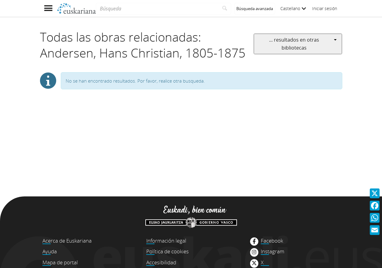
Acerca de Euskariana (67, 240)
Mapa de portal (60, 262)
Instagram (272, 251)
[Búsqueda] (157, 8)
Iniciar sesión (324, 8)
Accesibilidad (161, 262)
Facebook (272, 240)
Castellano (293, 8)
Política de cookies (167, 251)
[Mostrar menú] (48, 8)
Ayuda (49, 251)
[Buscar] (225, 8)
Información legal (166, 240)
